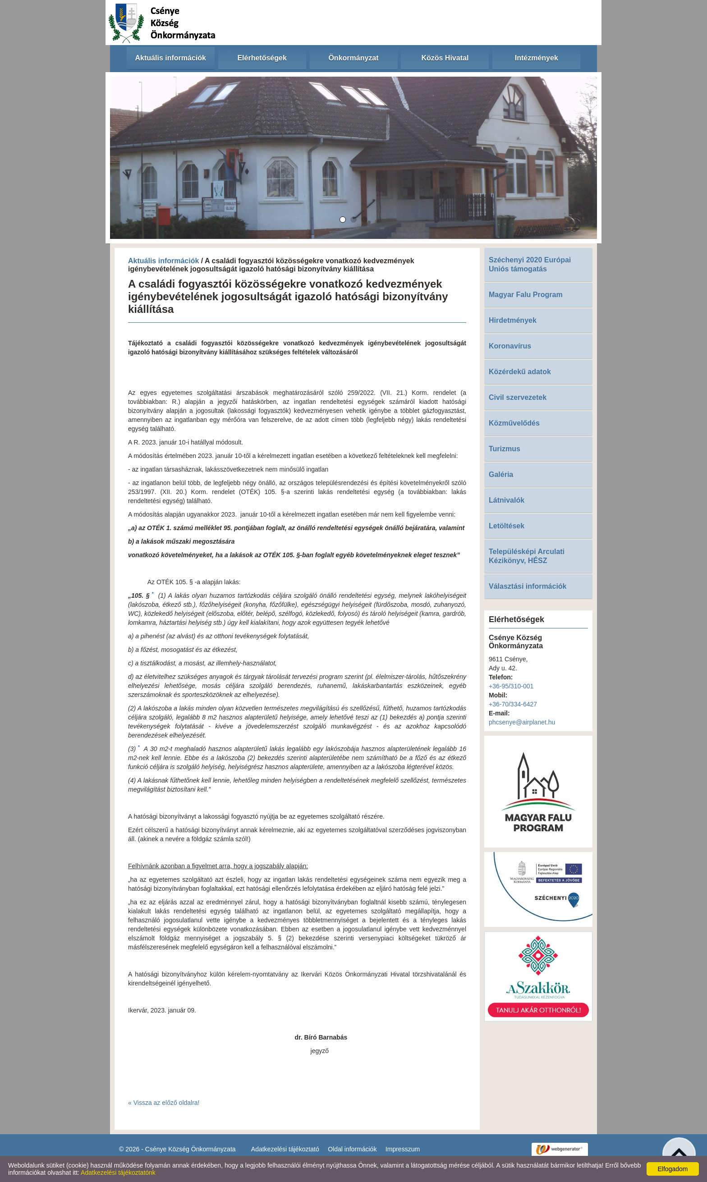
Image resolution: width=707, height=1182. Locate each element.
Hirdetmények (513, 320)
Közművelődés (514, 423)
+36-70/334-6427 (513, 704)
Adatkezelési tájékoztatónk (118, 1172)
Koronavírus (510, 346)
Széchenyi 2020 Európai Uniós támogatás (530, 264)
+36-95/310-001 (511, 686)
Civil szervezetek (517, 397)
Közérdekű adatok (520, 372)
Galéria (501, 474)
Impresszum (403, 1149)
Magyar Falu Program (526, 294)
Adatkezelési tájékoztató (285, 1149)
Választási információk (528, 586)
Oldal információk (352, 1149)
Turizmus (504, 449)
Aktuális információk (163, 261)
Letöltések (506, 526)
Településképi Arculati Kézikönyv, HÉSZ (527, 556)
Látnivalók (506, 500)
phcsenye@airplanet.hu (522, 722)
